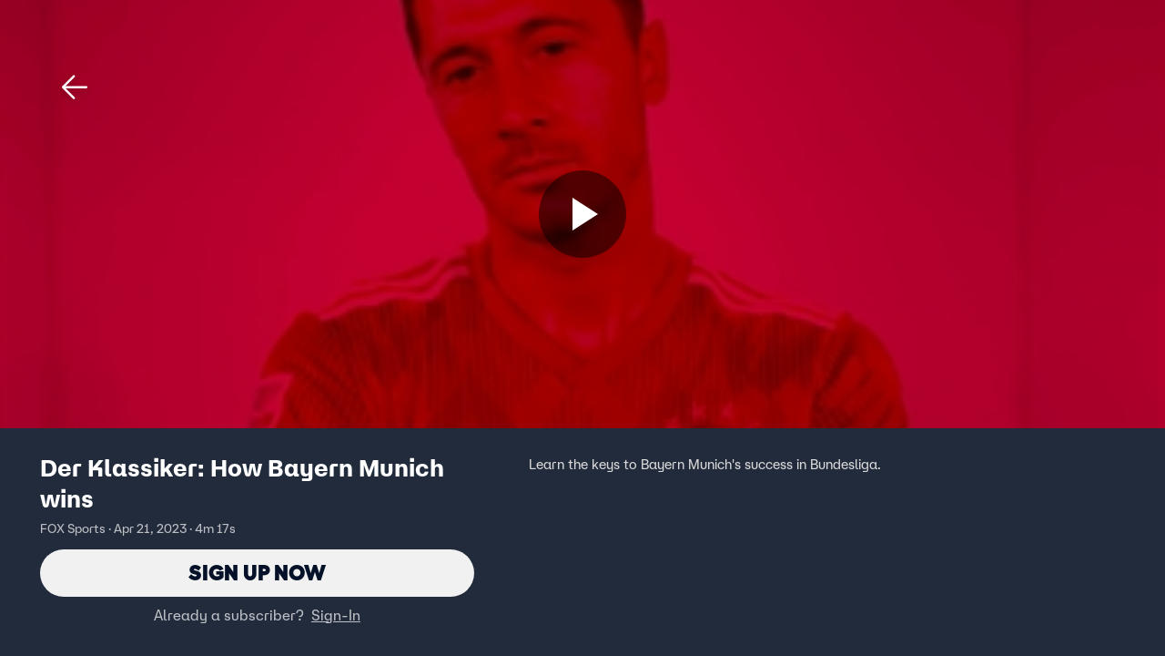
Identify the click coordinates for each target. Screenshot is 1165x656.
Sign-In (335, 615)
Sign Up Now (257, 572)
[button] (74, 87)
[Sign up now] (582, 214)
